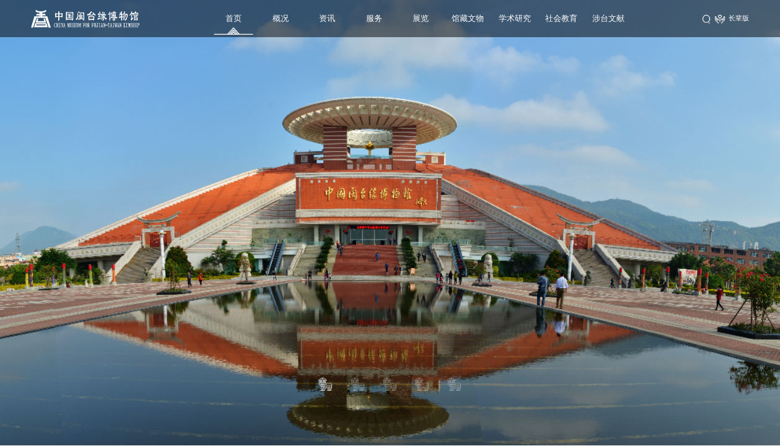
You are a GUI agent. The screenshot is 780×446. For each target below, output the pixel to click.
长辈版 (731, 19)
